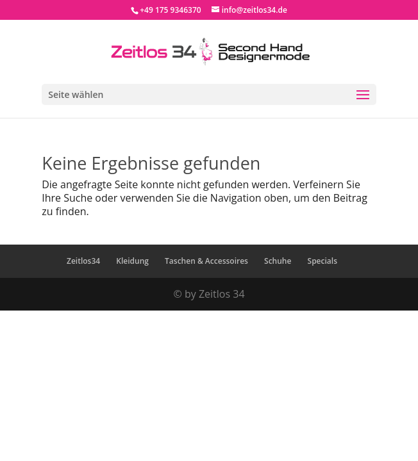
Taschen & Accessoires (206, 260)
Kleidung (132, 260)
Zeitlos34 (83, 260)
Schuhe (277, 260)
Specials (322, 260)
